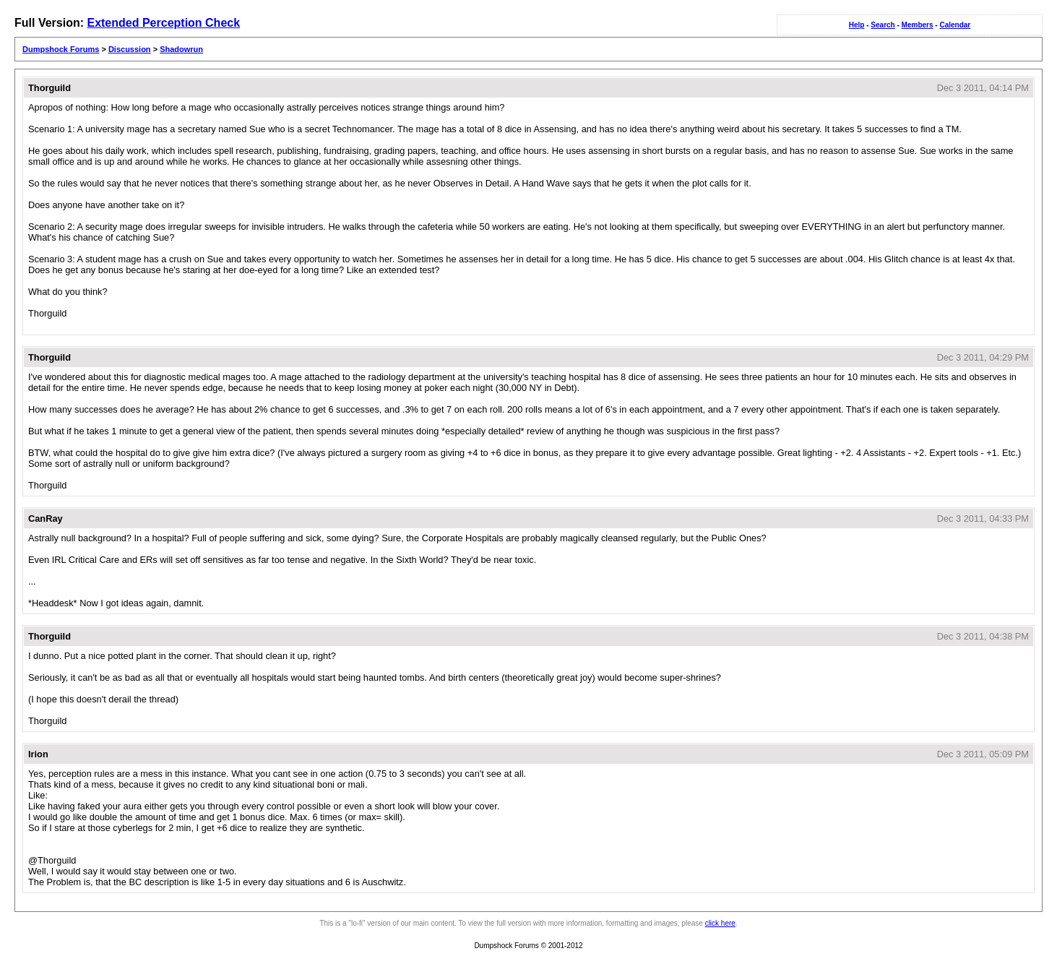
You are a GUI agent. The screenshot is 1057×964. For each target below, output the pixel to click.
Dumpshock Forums (60, 49)
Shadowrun (181, 49)
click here (720, 923)
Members (917, 25)
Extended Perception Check (163, 23)
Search (882, 25)
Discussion (129, 49)
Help (857, 25)
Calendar (954, 25)
